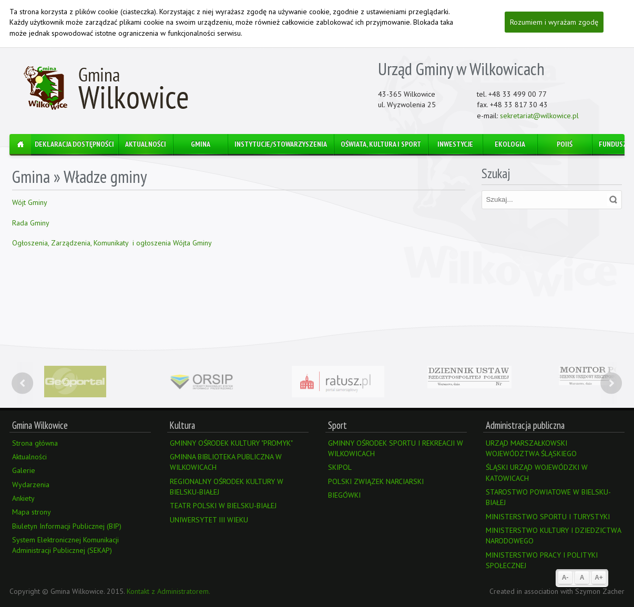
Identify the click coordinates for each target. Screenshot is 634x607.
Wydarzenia (30, 484)
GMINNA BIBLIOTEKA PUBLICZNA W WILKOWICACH (226, 462)
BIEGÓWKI (344, 495)
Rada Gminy (30, 223)
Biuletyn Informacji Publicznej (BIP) (66, 526)
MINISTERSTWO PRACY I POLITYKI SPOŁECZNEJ (542, 560)
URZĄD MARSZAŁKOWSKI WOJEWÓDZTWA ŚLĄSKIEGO (531, 448)
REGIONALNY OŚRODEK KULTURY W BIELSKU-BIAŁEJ (226, 487)
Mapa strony (31, 512)
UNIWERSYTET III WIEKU (209, 519)
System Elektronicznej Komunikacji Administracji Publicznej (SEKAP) (65, 545)
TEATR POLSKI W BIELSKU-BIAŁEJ (223, 505)
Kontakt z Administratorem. (168, 591)
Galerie (23, 470)
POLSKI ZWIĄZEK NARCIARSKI (376, 481)
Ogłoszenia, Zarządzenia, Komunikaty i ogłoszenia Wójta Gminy (112, 243)
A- (565, 577)
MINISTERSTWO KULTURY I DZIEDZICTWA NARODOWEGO (553, 536)
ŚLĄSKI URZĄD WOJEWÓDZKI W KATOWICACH (537, 472)
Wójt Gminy (30, 202)
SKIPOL (340, 467)
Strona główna (35, 443)
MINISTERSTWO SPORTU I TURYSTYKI (548, 516)
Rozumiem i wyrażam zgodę (554, 22)
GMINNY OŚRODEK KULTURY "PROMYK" (231, 443)
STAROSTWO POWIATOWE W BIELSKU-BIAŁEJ (548, 497)
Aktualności (29, 456)
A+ (599, 577)
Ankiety (23, 498)
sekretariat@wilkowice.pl (539, 115)
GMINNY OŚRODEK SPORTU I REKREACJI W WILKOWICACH (395, 448)
